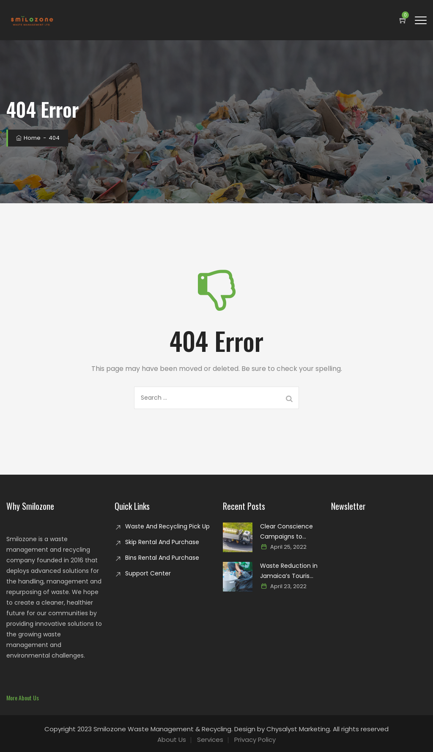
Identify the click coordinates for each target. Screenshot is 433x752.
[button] (22, 697)
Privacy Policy (255, 739)
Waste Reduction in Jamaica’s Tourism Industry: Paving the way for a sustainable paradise (289, 571)
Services (210, 739)
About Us (171, 739)
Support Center (148, 573)
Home (28, 138)
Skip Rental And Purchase (162, 542)
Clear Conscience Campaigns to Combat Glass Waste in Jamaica (286, 532)
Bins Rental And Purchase (162, 557)
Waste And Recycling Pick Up (167, 526)
